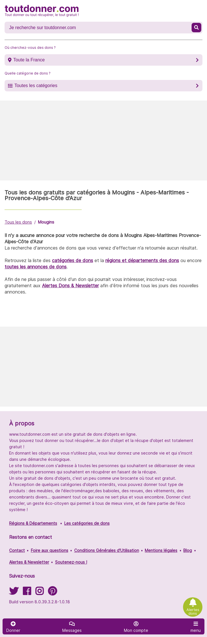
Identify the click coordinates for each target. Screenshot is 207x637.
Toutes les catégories (35, 85)
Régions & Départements (33, 523)
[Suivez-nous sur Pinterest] (52, 592)
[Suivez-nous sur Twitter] (13, 592)
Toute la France (29, 59)
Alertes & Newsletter (29, 562)
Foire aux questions (49, 550)
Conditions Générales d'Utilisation (106, 550)
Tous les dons (18, 222)
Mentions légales (161, 550)
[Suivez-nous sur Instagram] (39, 592)
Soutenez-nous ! (71, 562)
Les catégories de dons (87, 523)
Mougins (46, 222)
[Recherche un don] (99, 27)
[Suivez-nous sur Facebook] (27, 592)
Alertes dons (192, 612)
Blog (187, 550)
